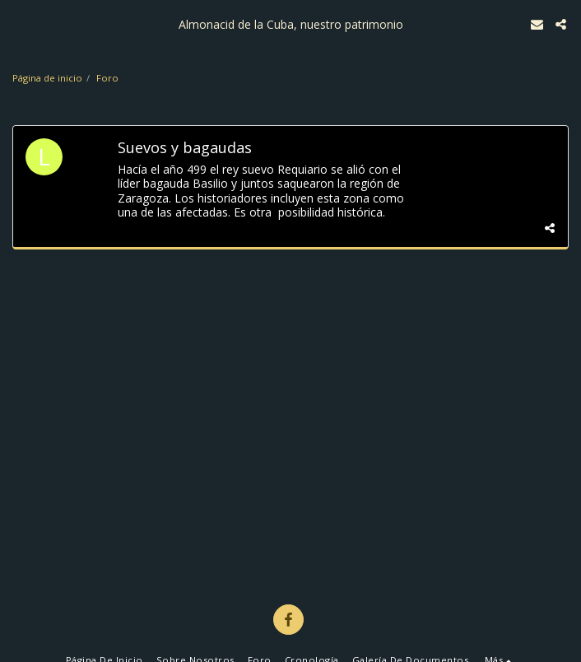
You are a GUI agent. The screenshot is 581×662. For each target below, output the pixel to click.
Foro (107, 78)
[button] (18, 23)
